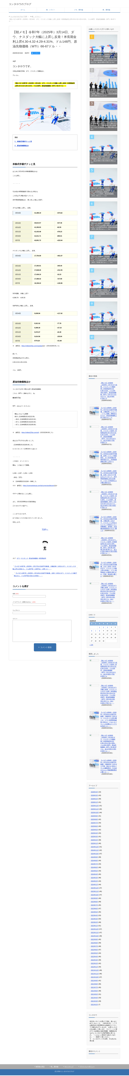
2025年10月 (95, 813)
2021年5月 (94, 995)
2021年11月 (95, 974)
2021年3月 (94, 1002)
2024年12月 (95, 847)
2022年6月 (94, 950)
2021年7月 (94, 988)
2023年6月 (94, 909)
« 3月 (91, 645)
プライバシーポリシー (87, 1067)
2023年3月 (94, 919)
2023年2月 (94, 923)
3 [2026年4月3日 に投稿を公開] (107, 628)
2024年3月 (94, 878)
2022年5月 (94, 954)
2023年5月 (94, 912)
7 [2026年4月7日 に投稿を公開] (95, 631)
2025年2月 (94, 840)
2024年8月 (94, 861)
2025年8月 (94, 820)
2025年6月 (94, 827)
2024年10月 (95, 854)
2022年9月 (94, 940)
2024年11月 (95, 851)
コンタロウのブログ (24, 4)
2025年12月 (95, 806)
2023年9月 (94, 899)
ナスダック (24, 559)
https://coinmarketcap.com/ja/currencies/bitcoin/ (38, 486)
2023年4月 (94, 916)
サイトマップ (68, 1067)
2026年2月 (94, 799)
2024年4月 (94, 875)
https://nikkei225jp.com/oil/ (30, 433)
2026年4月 (94, 792)
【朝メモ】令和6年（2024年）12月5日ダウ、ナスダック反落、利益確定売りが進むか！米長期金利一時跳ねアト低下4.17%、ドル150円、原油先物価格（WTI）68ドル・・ (104, 192)
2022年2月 (94, 964)
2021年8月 (94, 984)
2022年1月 (94, 967)
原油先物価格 (33, 559)
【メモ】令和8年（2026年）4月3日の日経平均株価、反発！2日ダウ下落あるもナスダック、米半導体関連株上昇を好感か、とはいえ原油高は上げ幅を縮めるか (108, 477)
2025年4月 (94, 834)
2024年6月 (94, 868)
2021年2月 (94, 1005)
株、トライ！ (50, 10)
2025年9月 (94, 816)
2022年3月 (94, 960)
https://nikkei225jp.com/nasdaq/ (32, 346)
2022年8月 (94, 943)
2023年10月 (95, 895)
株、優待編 (106, 10)
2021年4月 (94, 998)
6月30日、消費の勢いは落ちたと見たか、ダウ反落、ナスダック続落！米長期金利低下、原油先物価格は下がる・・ (104, 361)
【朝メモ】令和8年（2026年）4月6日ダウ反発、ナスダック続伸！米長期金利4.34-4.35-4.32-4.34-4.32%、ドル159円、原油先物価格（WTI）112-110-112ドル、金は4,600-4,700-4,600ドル (108, 435)
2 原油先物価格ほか (22, 146)
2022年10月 (95, 936)
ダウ (18, 559)
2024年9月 (94, 858)
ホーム (23, 10)
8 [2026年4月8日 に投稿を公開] (99, 631)
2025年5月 (94, 830)
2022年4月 (94, 957)
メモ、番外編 (78, 10)
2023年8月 (94, 902)
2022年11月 (95, 933)
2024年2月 (94, 882)
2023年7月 (94, 906)
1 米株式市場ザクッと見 (23, 142)
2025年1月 (94, 844)
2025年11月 (95, 810)
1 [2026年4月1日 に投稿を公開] (99, 628)
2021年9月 (94, 981)
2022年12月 (95, 930)
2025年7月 (94, 823)
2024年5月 (94, 871)
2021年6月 (94, 991)
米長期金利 (42, 559)
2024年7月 (94, 864)
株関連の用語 (40, 1067)
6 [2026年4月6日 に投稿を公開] (91, 631)
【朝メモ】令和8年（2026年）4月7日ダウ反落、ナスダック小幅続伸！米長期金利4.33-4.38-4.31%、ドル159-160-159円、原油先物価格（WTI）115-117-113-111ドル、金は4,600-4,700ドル (104, 59)
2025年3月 (94, 837)
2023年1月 (94, 926)
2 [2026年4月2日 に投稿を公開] (103, 628)
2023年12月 (95, 888)
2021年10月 (95, 978)
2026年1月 (94, 803)
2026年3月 (94, 796)
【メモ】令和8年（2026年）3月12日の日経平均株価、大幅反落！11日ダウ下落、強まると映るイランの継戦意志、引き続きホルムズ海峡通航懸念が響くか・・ (108, 766)
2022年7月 (94, 947)
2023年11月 (95, 892)
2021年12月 (95, 971)
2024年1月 (94, 885)
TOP (18, 17)
